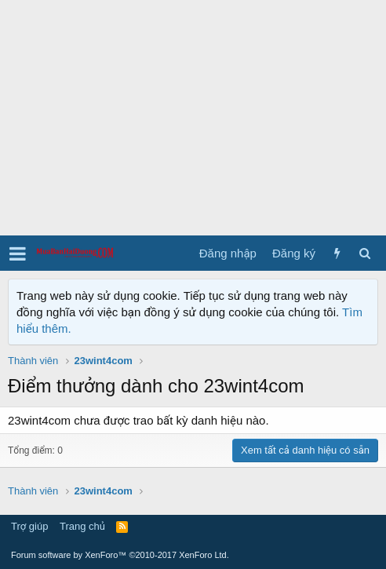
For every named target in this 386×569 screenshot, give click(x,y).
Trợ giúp (29, 526)
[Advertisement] (193, 118)
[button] (17, 253)
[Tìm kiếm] (364, 253)
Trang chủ (82, 526)
